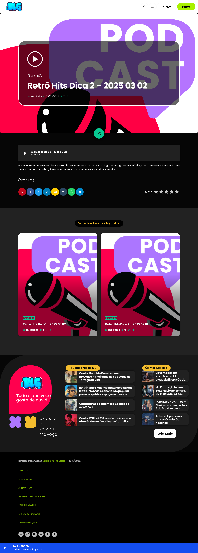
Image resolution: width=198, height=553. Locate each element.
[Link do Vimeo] (15, 7)
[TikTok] (27, 534)
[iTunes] (34, 534)
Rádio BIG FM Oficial (54, 461)
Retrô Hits (34, 76)
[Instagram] (41, 534)
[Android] (54, 534)
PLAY (167, 6)
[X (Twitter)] (21, 534)
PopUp (186, 6)
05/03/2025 (51, 96)
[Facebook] (47, 534)
